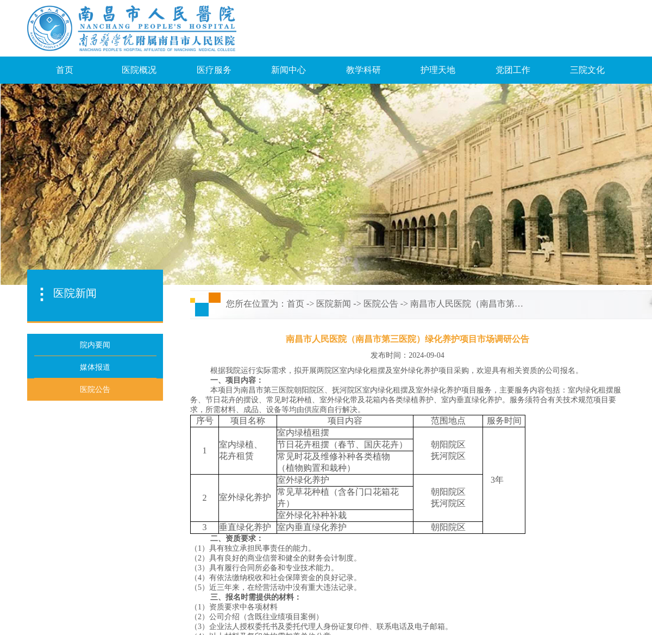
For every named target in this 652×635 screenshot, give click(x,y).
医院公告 (380, 303)
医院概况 (139, 69)
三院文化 (587, 69)
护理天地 (438, 69)
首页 (64, 69)
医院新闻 (333, 303)
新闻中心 (288, 69)
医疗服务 (214, 69)
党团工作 (513, 69)
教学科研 (363, 69)
